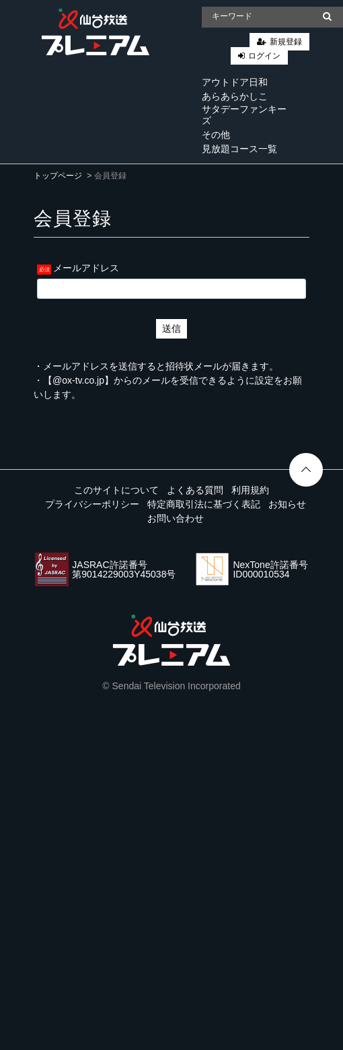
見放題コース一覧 (239, 148)
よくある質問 (195, 490)
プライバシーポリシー (92, 504)
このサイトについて (116, 490)
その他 (216, 134)
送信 (171, 328)
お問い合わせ (175, 518)
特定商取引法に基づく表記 (203, 504)
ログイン (264, 56)
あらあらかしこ (235, 96)
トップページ (58, 175)
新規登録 (286, 41)
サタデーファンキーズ (244, 115)
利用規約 (250, 490)
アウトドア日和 (235, 82)
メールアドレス (86, 267)
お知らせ (287, 504)
